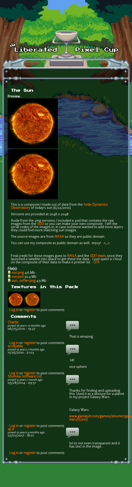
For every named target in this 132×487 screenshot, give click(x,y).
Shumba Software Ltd (25, 376)
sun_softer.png (23, 281)
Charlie (13, 322)
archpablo (15, 346)
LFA (96, 262)
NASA (59, 236)
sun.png (18, 273)
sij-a (11, 429)
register (30, 310)
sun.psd (17, 277)
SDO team (98, 256)
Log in (14, 310)
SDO (40, 224)
